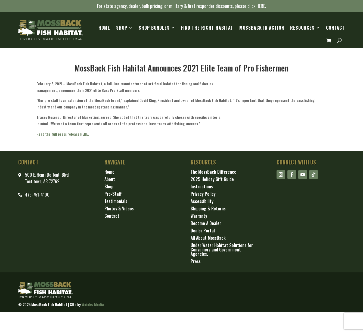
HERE (260, 5)
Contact (335, 27)
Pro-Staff (113, 194)
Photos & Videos (119, 208)
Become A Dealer (206, 223)
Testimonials (115, 201)
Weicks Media (93, 304)
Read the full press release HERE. (62, 134)
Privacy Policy (203, 194)
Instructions (202, 186)
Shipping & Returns (208, 208)
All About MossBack (208, 238)
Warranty (199, 216)
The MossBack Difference (213, 172)
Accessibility (202, 201)
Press (196, 261)
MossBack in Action (261, 27)
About (109, 179)
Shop (121, 27)
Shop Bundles (154, 27)
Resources (302, 27)
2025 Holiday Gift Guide (212, 179)
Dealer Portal (203, 231)
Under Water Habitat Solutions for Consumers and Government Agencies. (222, 250)
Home (104, 27)
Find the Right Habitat (207, 27)
